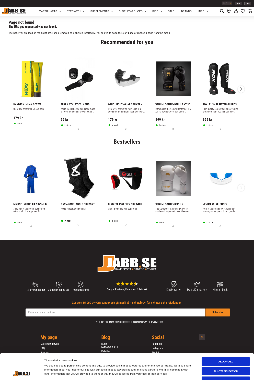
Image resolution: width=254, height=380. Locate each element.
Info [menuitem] (201, 11)
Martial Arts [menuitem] (48, 11)
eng (248, 3)
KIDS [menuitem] (155, 11)
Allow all (225, 339)
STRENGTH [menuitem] (74, 11)
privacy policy (156, 322)
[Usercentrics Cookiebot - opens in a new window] (22, 373)
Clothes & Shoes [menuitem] (131, 11)
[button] (243, 11)
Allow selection (226, 349)
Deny (225, 358)
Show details (177, 373)
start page (128, 33)
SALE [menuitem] (171, 11)
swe (238, 3)
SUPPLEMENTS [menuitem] (99, 11)
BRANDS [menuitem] (186, 11)
